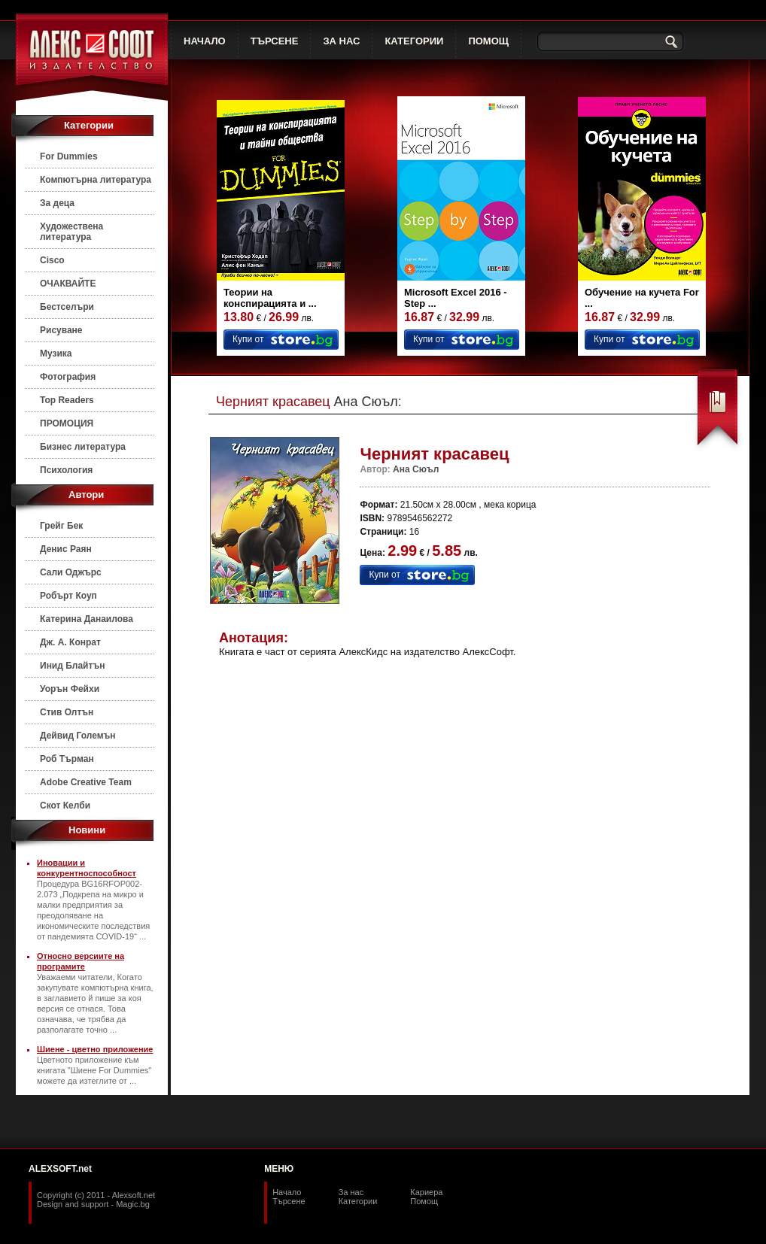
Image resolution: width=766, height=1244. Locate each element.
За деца (57, 203)
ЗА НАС (341, 41)
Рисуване (61, 330)
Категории (358, 1201)
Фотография (68, 377)
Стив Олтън (66, 712)
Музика (56, 353)
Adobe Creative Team (86, 782)
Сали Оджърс (71, 572)
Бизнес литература (83, 446)
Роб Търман (67, 759)
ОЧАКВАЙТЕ (68, 283)
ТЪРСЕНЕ (275, 41)
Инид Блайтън (72, 665)
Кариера (426, 1192)
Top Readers (67, 400)
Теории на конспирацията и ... (270, 298)
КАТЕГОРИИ (414, 41)
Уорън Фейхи (69, 689)
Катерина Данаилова (86, 619)
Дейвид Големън (78, 735)
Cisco (52, 260)
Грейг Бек (61, 525)
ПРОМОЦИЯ (66, 423)
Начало (286, 1192)
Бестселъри (67, 307)
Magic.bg (133, 1204)
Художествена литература (71, 231)
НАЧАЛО (205, 41)
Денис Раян (66, 549)
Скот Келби (65, 805)
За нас (351, 1192)
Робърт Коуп (68, 595)
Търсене (288, 1201)
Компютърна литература (95, 179)
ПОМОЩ (488, 41)
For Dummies (69, 156)
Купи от (248, 339)
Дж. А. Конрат (70, 642)
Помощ (424, 1201)
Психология (66, 470)
